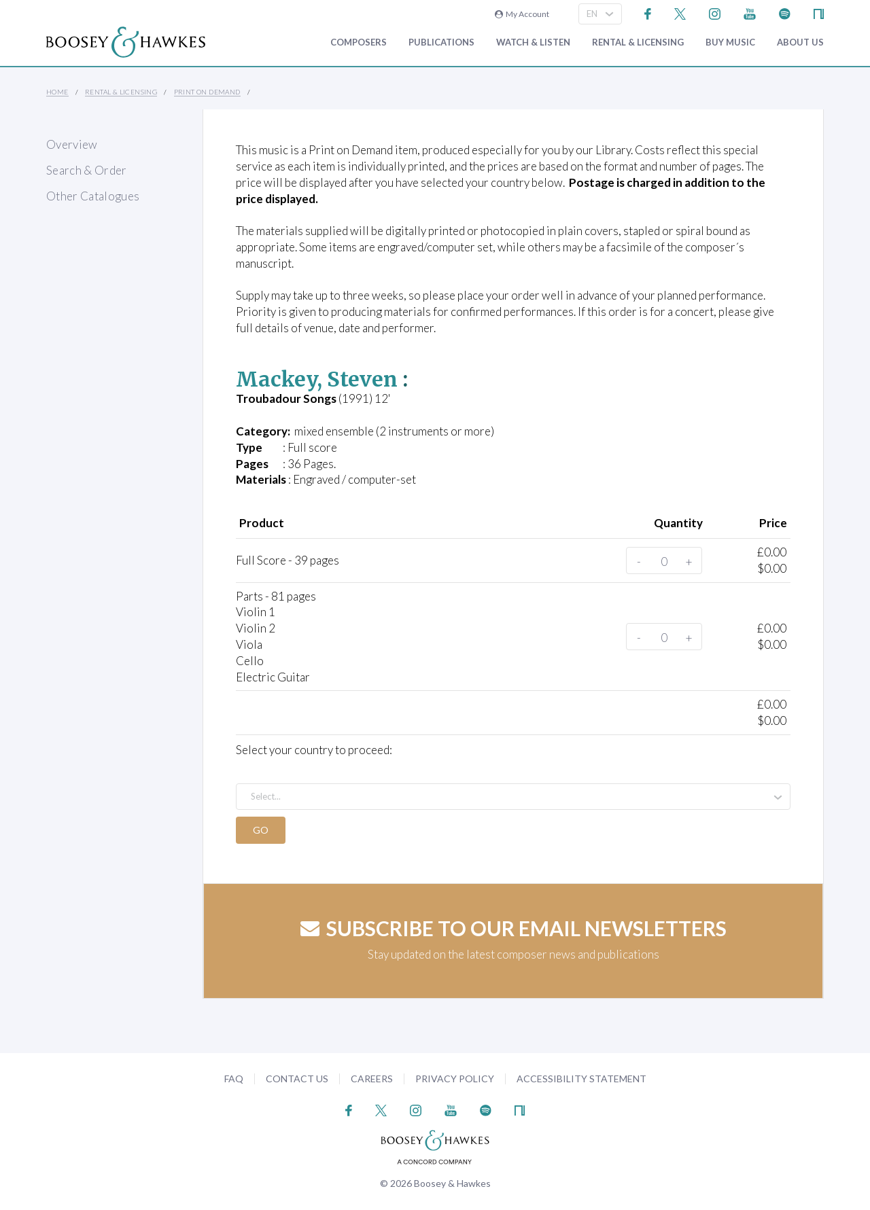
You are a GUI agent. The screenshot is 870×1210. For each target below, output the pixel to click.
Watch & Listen (533, 42)
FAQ (233, 1078)
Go (261, 830)
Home (57, 92)
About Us (800, 42)
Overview (72, 144)
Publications (441, 42)
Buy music (730, 42)
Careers (372, 1078)
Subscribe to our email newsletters (513, 928)
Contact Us (297, 1078)
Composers (358, 42)
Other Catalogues (92, 196)
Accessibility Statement (581, 1078)
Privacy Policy (454, 1078)
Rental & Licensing (638, 42)
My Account (522, 14)
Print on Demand (207, 92)
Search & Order (86, 170)
